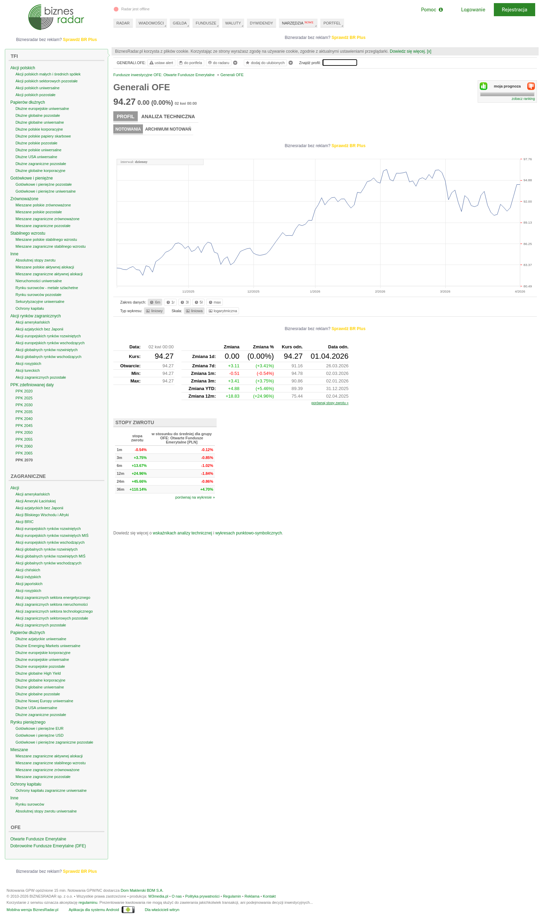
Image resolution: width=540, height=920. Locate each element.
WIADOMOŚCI (151, 23)
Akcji (14, 487)
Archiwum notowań (168, 129)
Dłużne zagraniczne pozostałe (40, 164)
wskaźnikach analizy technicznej (182, 533)
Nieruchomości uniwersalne (38, 281)
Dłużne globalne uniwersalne (39, 122)
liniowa (193, 311)
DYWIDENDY (261, 23)
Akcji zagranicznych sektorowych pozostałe (51, 618)
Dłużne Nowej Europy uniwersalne (44, 701)
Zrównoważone (24, 198)
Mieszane (19, 749)
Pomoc (432, 9)
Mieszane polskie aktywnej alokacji (44, 267)
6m (154, 302)
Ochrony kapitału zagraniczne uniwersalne (51, 790)
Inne (14, 254)
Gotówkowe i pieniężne (31, 178)
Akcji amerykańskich (32, 322)
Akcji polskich (22, 67)
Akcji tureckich (27, 370)
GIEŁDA (180, 23)
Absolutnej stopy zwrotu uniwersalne (46, 811)
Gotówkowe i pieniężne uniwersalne (45, 191)
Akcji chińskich (27, 570)
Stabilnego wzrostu (27, 233)
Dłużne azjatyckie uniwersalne (40, 639)
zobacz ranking (523, 99)
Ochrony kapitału (29, 308)
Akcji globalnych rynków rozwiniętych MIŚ (50, 556)
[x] (429, 51)
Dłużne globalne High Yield (38, 673)
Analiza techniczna (168, 116)
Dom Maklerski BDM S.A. (142, 890)
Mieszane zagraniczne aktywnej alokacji (49, 274)
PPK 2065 (24, 453)
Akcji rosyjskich (28, 363)
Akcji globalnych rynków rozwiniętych (46, 350)
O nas (176, 896)
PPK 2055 (24, 439)
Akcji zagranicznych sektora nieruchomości (51, 604)
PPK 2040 (24, 419)
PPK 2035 (24, 412)
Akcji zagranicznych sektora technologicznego (54, 611)
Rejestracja (514, 9)
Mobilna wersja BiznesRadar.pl (32, 910)
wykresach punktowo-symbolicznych (248, 533)
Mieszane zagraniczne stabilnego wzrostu (50, 246)
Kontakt (269, 896)
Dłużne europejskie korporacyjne (43, 653)
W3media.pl (158, 896)
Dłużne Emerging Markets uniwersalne (47, 646)
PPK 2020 (24, 391)
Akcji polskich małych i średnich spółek (48, 74)
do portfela (190, 62)
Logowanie (473, 9)
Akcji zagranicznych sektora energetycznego (52, 597)
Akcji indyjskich (28, 577)
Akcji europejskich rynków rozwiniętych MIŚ (52, 535)
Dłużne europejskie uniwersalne (42, 108)
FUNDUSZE (206, 23)
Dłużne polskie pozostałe (36, 143)
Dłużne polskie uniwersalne (38, 150)
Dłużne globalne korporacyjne (40, 170)
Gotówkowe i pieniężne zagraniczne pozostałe (54, 742)
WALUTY (233, 23)
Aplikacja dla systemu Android (94, 910)
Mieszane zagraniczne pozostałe (43, 226)
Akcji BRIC (24, 522)
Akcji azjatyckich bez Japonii (39, 329)
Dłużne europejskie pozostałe (40, 666)
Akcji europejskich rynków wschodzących (50, 343)
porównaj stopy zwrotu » (330, 403)
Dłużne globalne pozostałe (37, 115)
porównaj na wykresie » (195, 497)
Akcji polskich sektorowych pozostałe (46, 81)
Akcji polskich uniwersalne (37, 88)
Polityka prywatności (202, 896)
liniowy (154, 311)
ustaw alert (161, 62)
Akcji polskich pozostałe (35, 95)
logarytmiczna (222, 311)
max (214, 302)
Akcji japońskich (28, 584)
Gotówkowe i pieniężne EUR (39, 728)
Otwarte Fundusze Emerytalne (38, 839)
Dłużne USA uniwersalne (36, 157)
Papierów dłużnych (27, 102)
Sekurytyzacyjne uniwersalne (39, 301)
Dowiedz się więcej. (408, 51)
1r (170, 302)
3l (183, 302)
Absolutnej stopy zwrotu (35, 260)
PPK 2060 (24, 446)
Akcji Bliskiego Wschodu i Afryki (42, 515)
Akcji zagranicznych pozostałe (40, 377)
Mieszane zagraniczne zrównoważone (47, 219)
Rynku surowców (29, 804)
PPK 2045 (24, 425)
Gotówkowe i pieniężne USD (39, 735)
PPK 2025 (24, 398)
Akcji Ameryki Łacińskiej (35, 501)
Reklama (252, 896)
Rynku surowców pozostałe (38, 295)
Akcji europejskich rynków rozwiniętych (48, 336)
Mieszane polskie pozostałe (38, 212)
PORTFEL (332, 23)
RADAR (123, 23)
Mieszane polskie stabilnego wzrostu (46, 239)
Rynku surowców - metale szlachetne (46, 288)
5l (198, 302)
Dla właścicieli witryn (162, 910)
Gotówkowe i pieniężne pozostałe (43, 184)
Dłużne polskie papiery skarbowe (43, 136)
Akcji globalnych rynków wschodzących (48, 357)
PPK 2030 (24, 405)
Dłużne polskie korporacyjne (39, 129)
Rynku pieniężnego (27, 722)
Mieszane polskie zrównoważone (43, 205)
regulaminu (88, 902)
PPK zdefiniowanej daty (32, 384)
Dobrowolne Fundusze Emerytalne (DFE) (48, 846)
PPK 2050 (24, 432)
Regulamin (232, 896)
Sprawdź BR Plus (349, 37)
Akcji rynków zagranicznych (35, 316)
